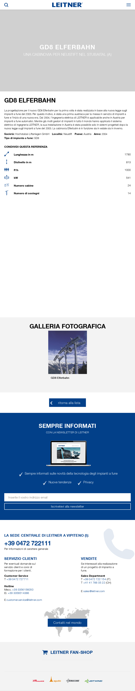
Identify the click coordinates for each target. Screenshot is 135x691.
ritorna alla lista (69, 403)
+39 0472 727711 (17, 579)
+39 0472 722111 (27, 543)
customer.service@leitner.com (24, 599)
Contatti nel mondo (67, 623)
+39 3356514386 (18, 593)
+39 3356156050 (22, 589)
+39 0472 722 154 (94, 579)
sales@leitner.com (94, 591)
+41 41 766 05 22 (94, 582)
